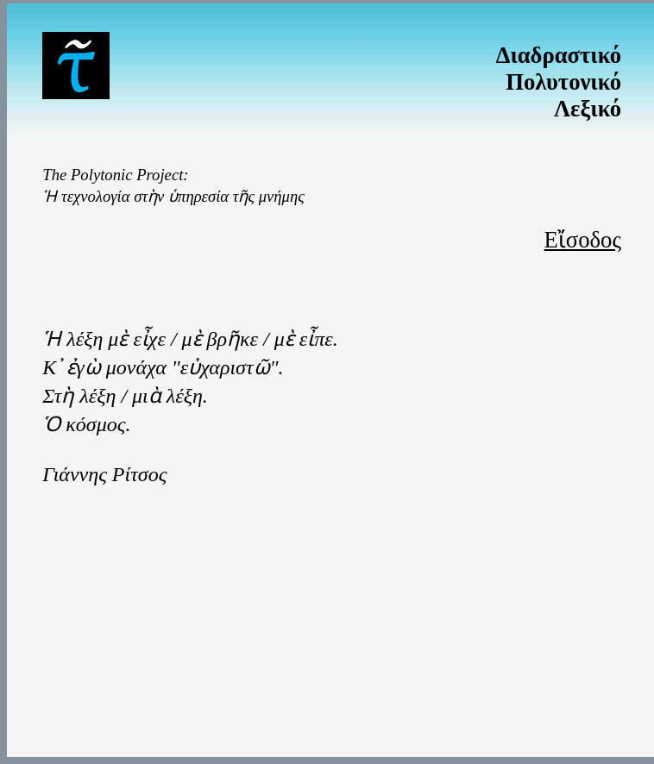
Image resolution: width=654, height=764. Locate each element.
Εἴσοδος (582, 240)
